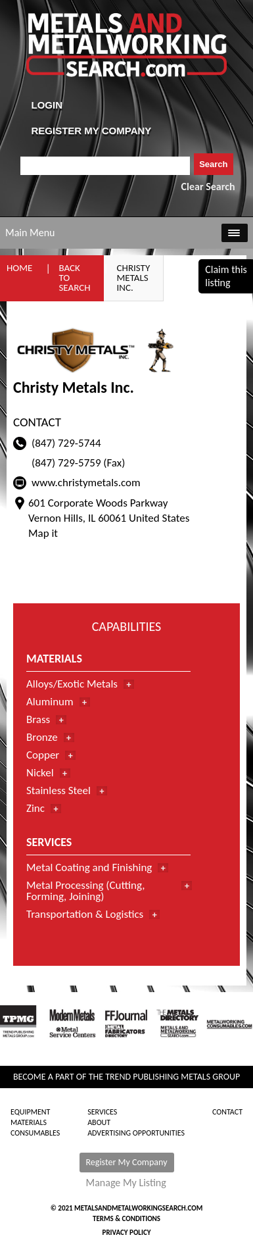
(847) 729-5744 (66, 443)
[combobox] (105, 166)
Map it (43, 533)
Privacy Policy (127, 1232)
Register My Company (127, 1162)
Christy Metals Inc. (133, 277)
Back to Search (74, 277)
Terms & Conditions (126, 1218)
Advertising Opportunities (136, 1133)
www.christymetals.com (86, 482)
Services (102, 1112)
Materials (29, 1122)
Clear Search (208, 186)
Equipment (30, 1112)
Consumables (35, 1133)
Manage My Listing (126, 1183)
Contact (227, 1112)
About (98, 1122)
